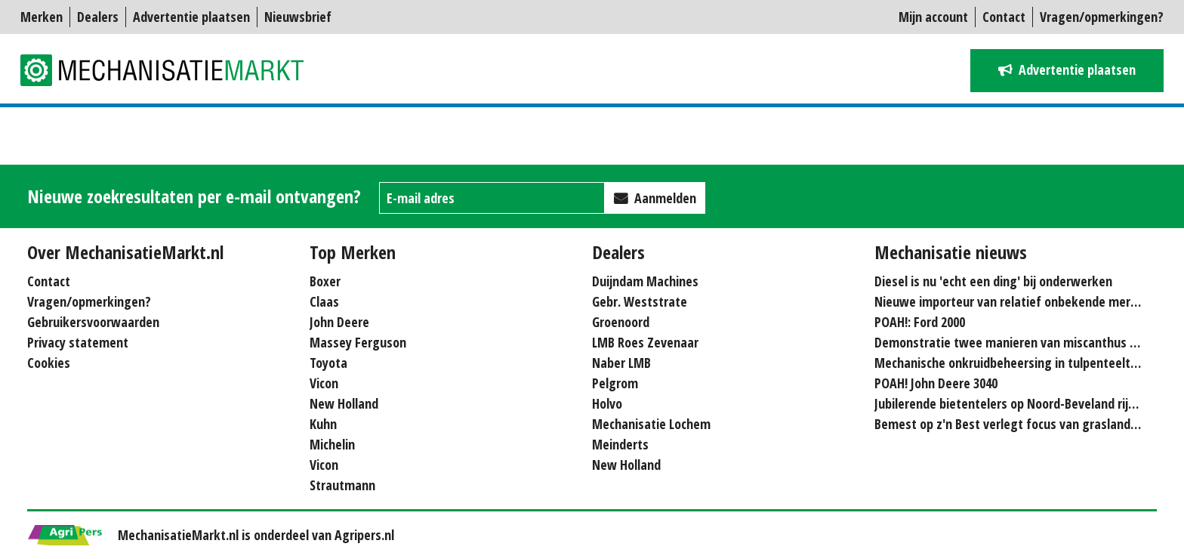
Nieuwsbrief (297, 17)
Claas (324, 301)
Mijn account (933, 17)
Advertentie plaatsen (191, 17)
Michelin (332, 444)
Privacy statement (77, 342)
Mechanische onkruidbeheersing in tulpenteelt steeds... (1027, 363)
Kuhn (323, 424)
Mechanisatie (171, 70)
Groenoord (620, 322)
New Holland (344, 403)
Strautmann (342, 485)
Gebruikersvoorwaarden (93, 322)
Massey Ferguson (358, 342)
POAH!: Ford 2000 (919, 322)
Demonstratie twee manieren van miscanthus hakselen (1026, 342)
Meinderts (620, 444)
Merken (41, 17)
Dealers (98, 17)
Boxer (325, 281)
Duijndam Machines (645, 281)
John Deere (339, 322)
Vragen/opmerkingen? (1102, 17)
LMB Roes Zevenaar (645, 342)
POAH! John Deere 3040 (935, 383)
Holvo (607, 403)
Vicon (324, 383)
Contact (1003, 17)
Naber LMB (621, 363)
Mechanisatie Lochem (651, 424)
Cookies (48, 363)
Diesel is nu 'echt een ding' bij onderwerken (993, 281)
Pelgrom (615, 383)
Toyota (328, 363)
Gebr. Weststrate (639, 301)
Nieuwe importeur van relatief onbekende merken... (1017, 301)
